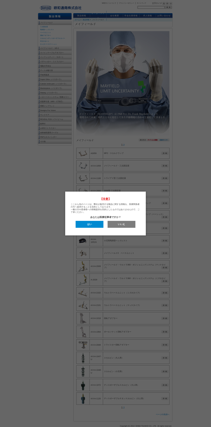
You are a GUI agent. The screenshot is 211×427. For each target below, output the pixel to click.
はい (89, 224)
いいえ (121, 224)
